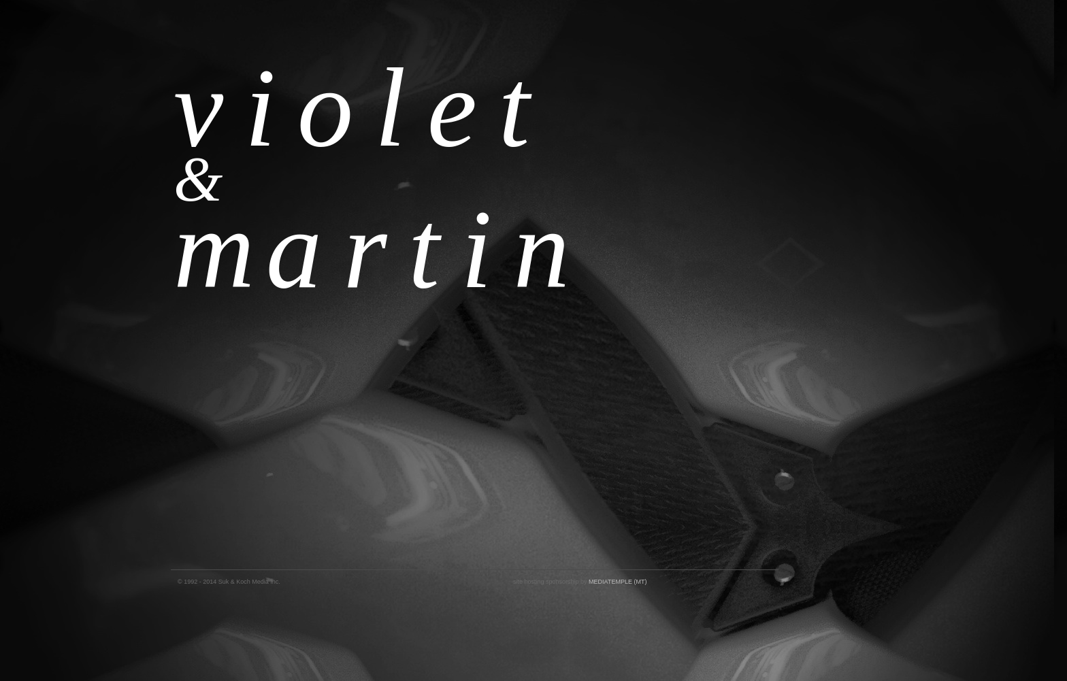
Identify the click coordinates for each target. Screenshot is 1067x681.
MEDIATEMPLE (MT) (617, 581)
